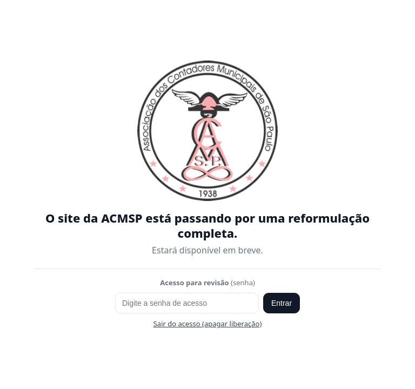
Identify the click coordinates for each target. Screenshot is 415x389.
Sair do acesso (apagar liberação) (207, 323)
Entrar (281, 303)
